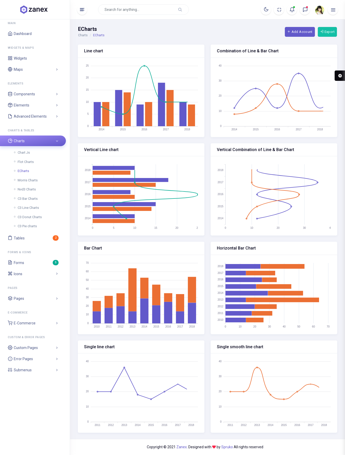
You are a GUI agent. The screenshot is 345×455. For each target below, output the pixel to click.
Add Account (300, 32)
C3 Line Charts (28, 208)
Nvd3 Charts (27, 189)
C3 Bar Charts (28, 199)
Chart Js (24, 152)
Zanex (181, 447)
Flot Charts (26, 162)
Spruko (227, 447)
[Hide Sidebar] (82, 9)
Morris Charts (28, 180)
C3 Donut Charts (30, 217)
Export (327, 32)
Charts (83, 35)
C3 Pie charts (27, 226)
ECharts (23, 171)
